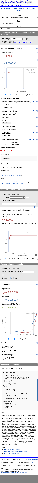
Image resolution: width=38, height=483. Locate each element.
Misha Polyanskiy (33, 467)
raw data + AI (30, 8)
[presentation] (7, 151)
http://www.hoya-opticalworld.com (11, 176)
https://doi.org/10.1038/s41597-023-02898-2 (14, 480)
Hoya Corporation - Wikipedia (12, 461)
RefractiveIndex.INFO (16, 2)
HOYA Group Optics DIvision (12, 457)
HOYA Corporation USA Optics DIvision (15, 459)
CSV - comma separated (21, 182)
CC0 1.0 (31, 470)
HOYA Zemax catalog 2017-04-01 (11, 174)
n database (17, 8)
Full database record (18, 183)
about (19, 10)
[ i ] (37, 48)
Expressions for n (7, 182)
